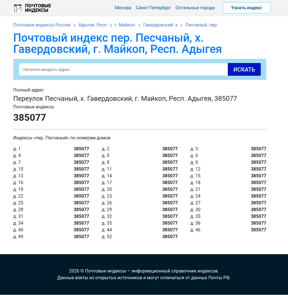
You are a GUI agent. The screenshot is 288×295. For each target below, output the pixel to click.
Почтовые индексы (38, 7)
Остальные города (195, 7)
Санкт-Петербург (153, 7)
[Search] (140, 69)
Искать (244, 69)
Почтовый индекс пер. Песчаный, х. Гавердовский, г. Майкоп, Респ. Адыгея (117, 43)
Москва (123, 7)
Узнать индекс (246, 7)
